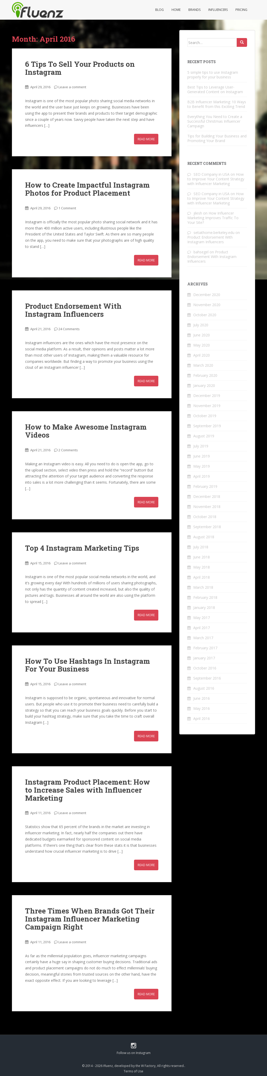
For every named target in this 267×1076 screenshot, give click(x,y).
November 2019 (206, 405)
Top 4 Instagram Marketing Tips (82, 548)
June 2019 (201, 456)
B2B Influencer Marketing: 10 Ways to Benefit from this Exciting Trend (216, 104)
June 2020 (201, 335)
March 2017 (203, 637)
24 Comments (69, 329)
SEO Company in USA (211, 174)
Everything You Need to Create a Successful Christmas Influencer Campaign (214, 121)
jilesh (198, 213)
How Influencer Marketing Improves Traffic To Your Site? (213, 218)
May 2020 (201, 345)
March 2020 (203, 365)
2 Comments (68, 450)
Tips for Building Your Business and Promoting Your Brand (217, 138)
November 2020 (206, 304)
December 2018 (206, 496)
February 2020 (205, 375)
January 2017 (204, 657)
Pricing (241, 10)
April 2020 (201, 355)
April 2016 (201, 718)
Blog (159, 10)
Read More (146, 139)
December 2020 (206, 294)
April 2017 (201, 627)
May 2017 (201, 617)
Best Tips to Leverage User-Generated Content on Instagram (215, 89)
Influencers (218, 10)
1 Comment (67, 208)
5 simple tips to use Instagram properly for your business (212, 74)
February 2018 (205, 597)
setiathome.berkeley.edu (214, 232)
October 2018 (204, 516)
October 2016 (204, 668)
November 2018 (206, 506)
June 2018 (201, 557)
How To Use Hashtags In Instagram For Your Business (87, 665)
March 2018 (203, 587)
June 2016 (201, 698)
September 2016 (207, 678)
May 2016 (201, 708)
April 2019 (201, 476)
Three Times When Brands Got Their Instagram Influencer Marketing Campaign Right (89, 919)
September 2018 (207, 526)
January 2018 (204, 607)
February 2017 (205, 647)
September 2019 (207, 425)
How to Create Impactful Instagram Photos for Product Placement (87, 189)
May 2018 (201, 567)
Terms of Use (133, 1071)
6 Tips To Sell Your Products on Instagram (80, 68)
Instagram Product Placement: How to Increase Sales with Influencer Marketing (87, 790)
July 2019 (200, 446)
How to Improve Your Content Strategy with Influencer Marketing (215, 179)
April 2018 (201, 577)
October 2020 (204, 314)
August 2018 (203, 536)
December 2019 (206, 395)
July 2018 (200, 546)
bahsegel (201, 251)
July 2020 (200, 324)
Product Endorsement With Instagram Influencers (73, 310)
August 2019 (203, 435)
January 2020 (204, 385)
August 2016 (203, 688)
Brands (194, 10)
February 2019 (205, 486)
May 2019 (201, 466)
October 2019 (204, 415)
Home (176, 10)
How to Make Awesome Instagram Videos (86, 431)
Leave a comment (72, 87)
